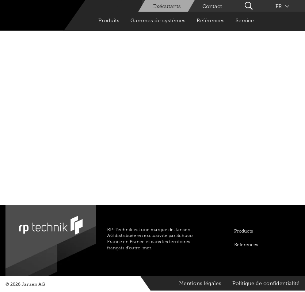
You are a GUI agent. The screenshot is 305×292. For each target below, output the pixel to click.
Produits (108, 20)
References (246, 244)
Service (245, 20)
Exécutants (167, 6)
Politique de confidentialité (266, 283)
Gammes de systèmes (158, 20)
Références (211, 20)
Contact (212, 6)
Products (243, 231)
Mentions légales (200, 283)
